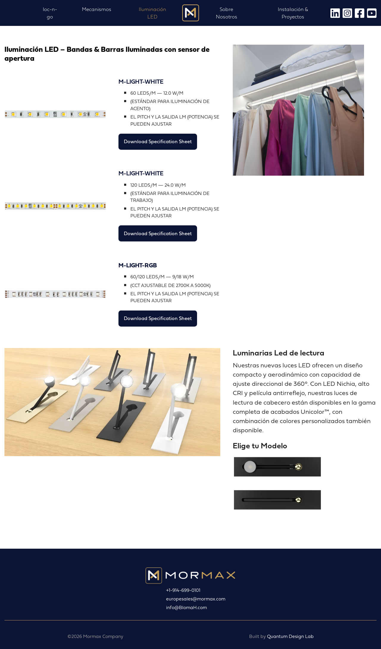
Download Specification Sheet (158, 141)
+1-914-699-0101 (183, 590)
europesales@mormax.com (195, 598)
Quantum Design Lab (290, 636)
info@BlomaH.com (186, 607)
